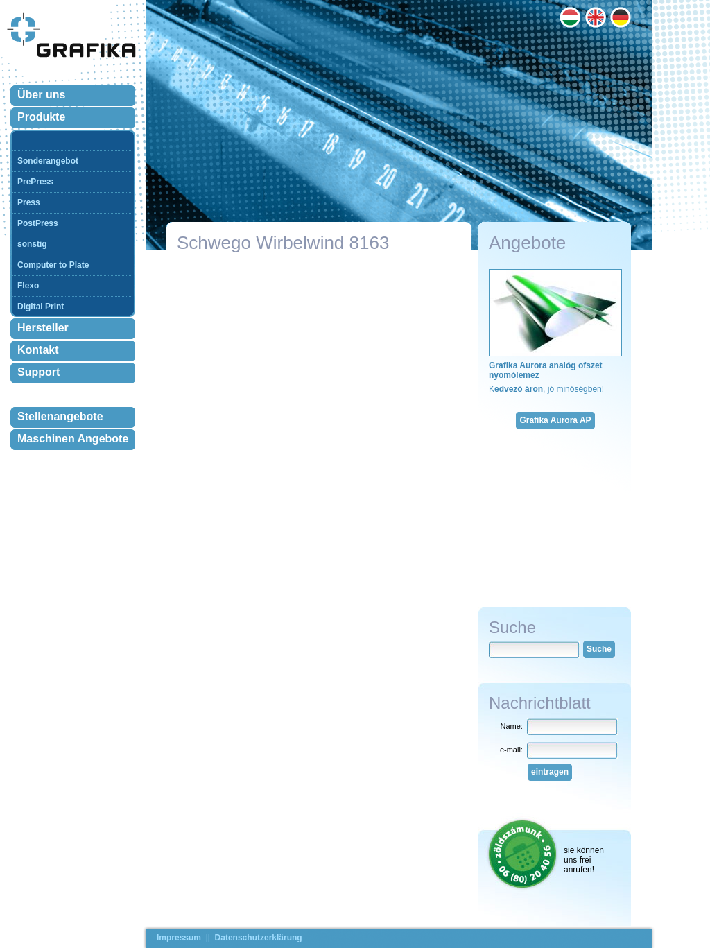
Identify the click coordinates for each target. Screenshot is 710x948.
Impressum (179, 937)
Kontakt (38, 350)
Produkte (41, 117)
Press (28, 202)
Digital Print (40, 306)
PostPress (37, 223)
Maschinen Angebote (72, 439)
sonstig (32, 244)
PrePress (35, 182)
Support (38, 372)
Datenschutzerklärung (258, 937)
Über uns (41, 95)
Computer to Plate (53, 265)
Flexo (28, 286)
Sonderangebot (47, 161)
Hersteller (43, 328)
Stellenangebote (60, 416)
